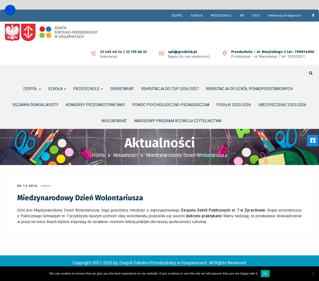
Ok (265, 273)
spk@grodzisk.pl (182, 52)
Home (98, 155)
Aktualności (125, 155)
